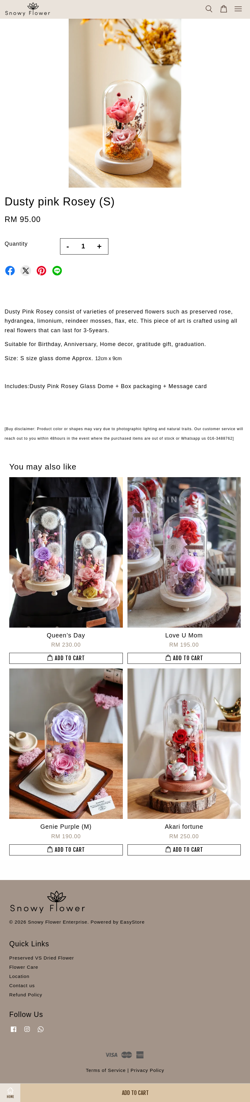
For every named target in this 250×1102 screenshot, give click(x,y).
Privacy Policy (147, 1070)
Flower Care (23, 967)
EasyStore (132, 922)
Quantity (16, 244)
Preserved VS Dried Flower (41, 957)
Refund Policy (25, 994)
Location (19, 976)
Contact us (22, 985)
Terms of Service (106, 1070)
